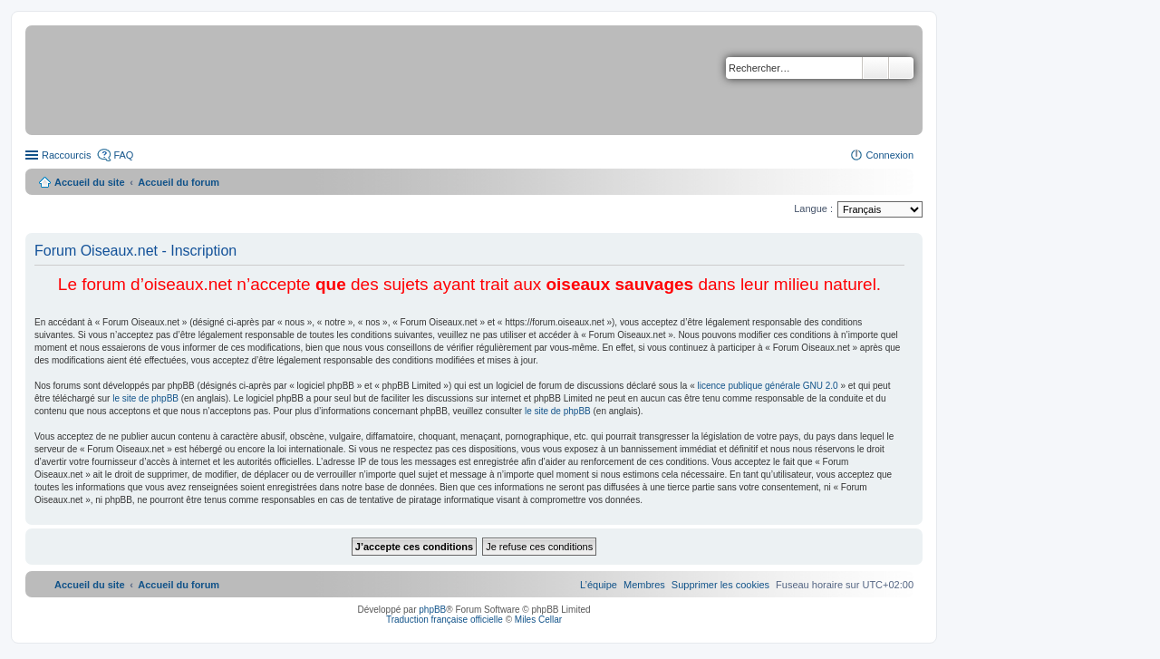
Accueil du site (89, 182)
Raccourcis (66, 155)
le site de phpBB (145, 398)
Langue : (813, 208)
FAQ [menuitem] (123, 155)
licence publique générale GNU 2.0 (768, 386)
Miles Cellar (538, 620)
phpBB (432, 610)
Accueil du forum (178, 182)
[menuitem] (720, 584)
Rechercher (875, 68)
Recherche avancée (901, 68)
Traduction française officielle (444, 620)
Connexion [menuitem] (889, 155)
